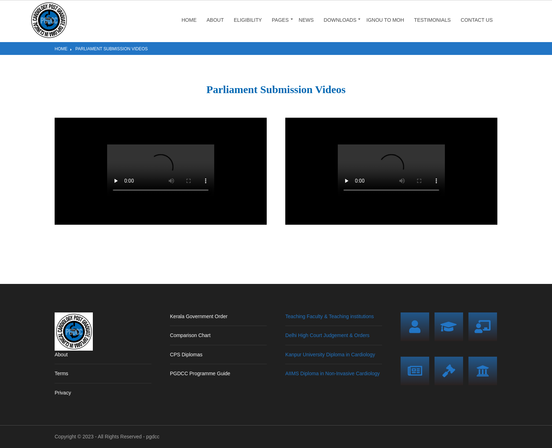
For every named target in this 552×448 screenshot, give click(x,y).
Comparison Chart (190, 335)
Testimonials (432, 20)
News (306, 20)
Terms (61, 373)
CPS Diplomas (186, 354)
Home (188, 20)
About (215, 20)
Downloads (340, 20)
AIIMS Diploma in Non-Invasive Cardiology (332, 373)
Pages (280, 20)
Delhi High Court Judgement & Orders (327, 335)
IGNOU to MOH (385, 20)
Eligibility (248, 20)
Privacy (63, 393)
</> (161, 171)
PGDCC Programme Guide (200, 373)
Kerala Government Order (198, 316)
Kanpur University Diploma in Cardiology (330, 354)
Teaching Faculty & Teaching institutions (329, 316)
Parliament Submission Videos (111, 48)
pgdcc (152, 436)
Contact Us (477, 20)
